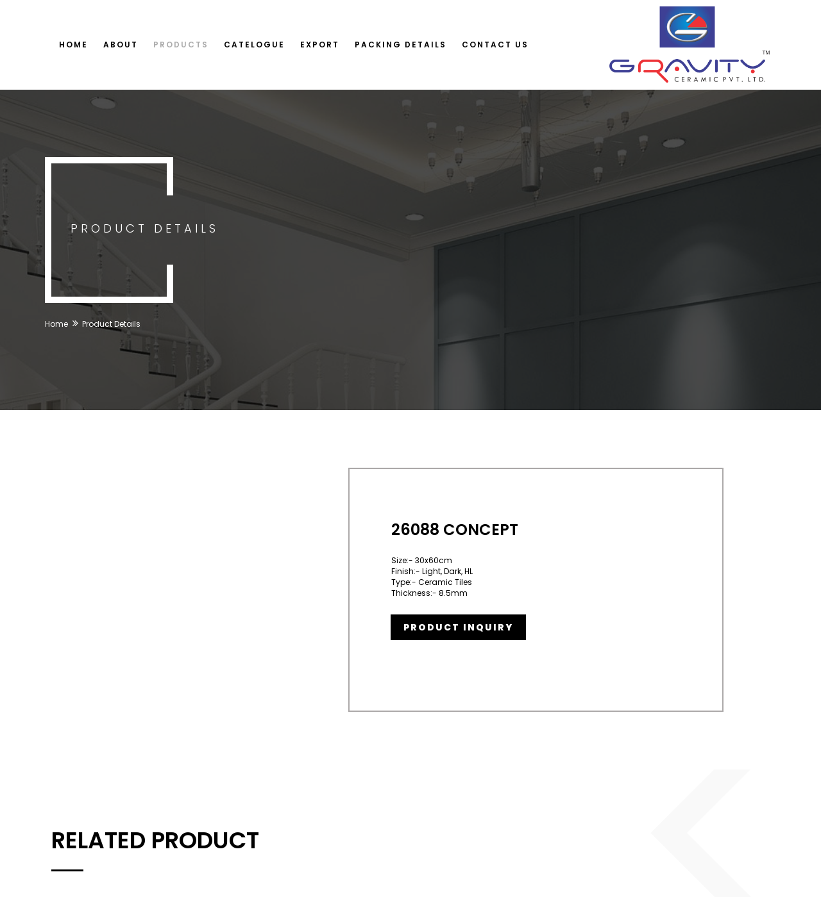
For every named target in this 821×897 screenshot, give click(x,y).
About (120, 44)
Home (73, 44)
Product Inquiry (458, 627)
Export (319, 44)
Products (180, 44)
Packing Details (400, 44)
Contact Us (495, 44)
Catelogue (254, 44)
